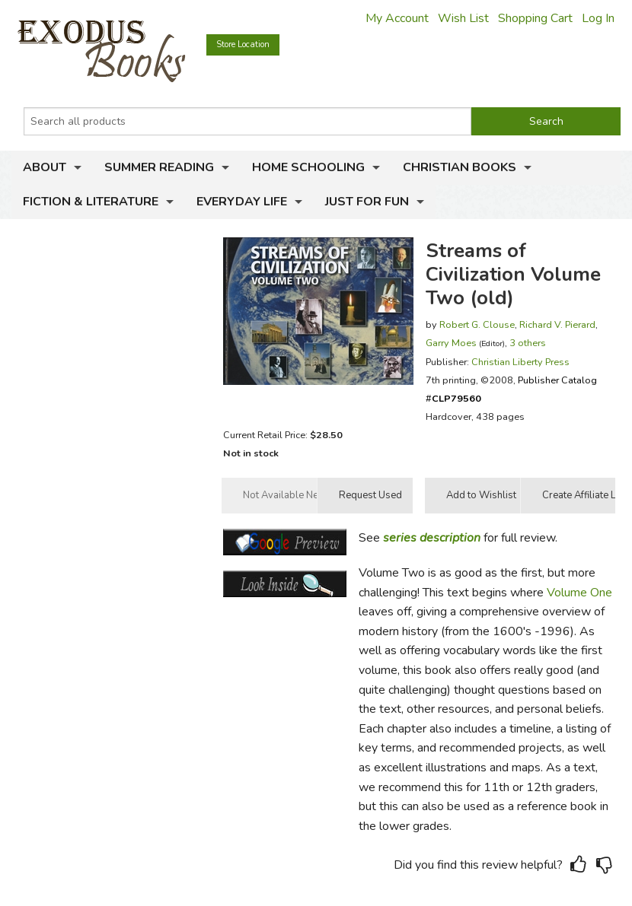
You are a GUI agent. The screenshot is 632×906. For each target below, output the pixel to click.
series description (431, 537)
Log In (598, 18)
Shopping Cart (535, 18)
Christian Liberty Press (520, 361)
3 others (527, 342)
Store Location (243, 44)
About (44, 167)
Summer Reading (159, 167)
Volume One (579, 592)
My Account (397, 18)
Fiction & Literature (90, 201)
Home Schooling (308, 167)
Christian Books (459, 167)
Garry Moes (451, 342)
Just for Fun (367, 201)
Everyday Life (241, 201)
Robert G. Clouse (477, 324)
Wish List (463, 18)
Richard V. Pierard (557, 324)
